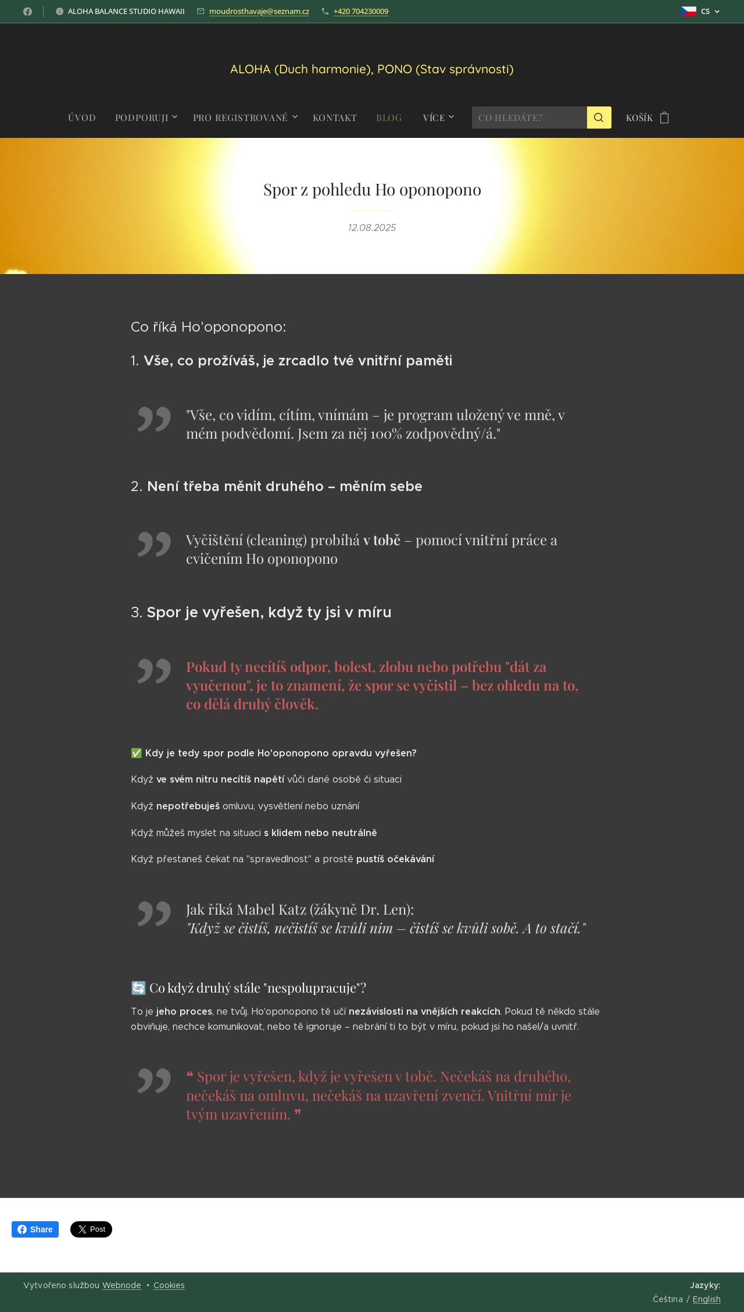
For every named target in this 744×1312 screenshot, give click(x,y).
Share (35, 1229)
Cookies (169, 1285)
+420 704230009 (361, 11)
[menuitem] (90, 117)
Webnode (122, 1285)
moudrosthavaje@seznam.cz (259, 11)
